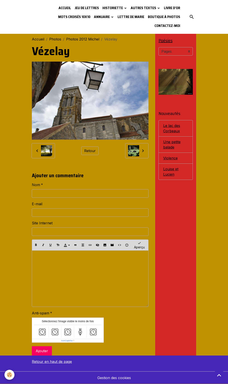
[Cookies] (9, 375)
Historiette (113, 8)
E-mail (37, 204)
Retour (90, 151)
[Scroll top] (219, 375)
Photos (55, 39)
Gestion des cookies (114, 378)
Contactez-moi (167, 25)
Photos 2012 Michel (82, 39)
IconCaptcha (67, 341)
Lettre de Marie (131, 17)
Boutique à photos (164, 17)
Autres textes (144, 8)
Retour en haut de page (52, 361)
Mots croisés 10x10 (74, 17)
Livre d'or (172, 8)
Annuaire (102, 17)
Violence (170, 158)
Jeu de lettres (87, 8)
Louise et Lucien (170, 172)
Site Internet (42, 223)
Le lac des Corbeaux (171, 128)
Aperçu (139, 245)
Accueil (65, 8)
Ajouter (42, 351)
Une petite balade (172, 144)
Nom (36, 185)
